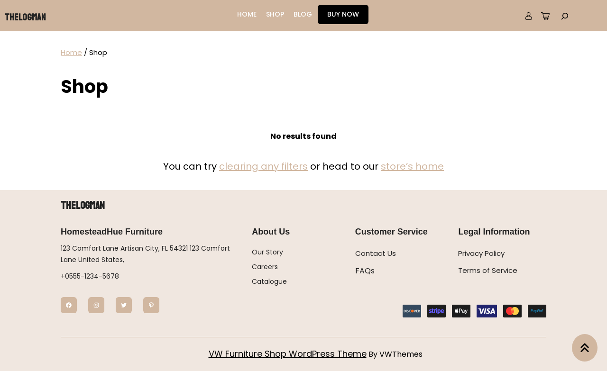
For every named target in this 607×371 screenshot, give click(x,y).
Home (71, 52)
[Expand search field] (565, 16)
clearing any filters (263, 166)
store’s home (412, 166)
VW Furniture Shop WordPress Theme (288, 354)
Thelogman (25, 17)
